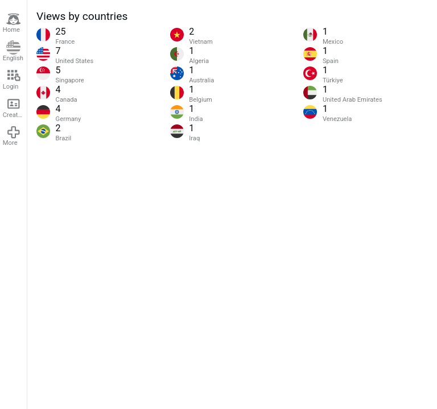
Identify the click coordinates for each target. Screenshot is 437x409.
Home (12, 23)
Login (12, 79)
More (12, 136)
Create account (15, 108)
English (13, 51)
